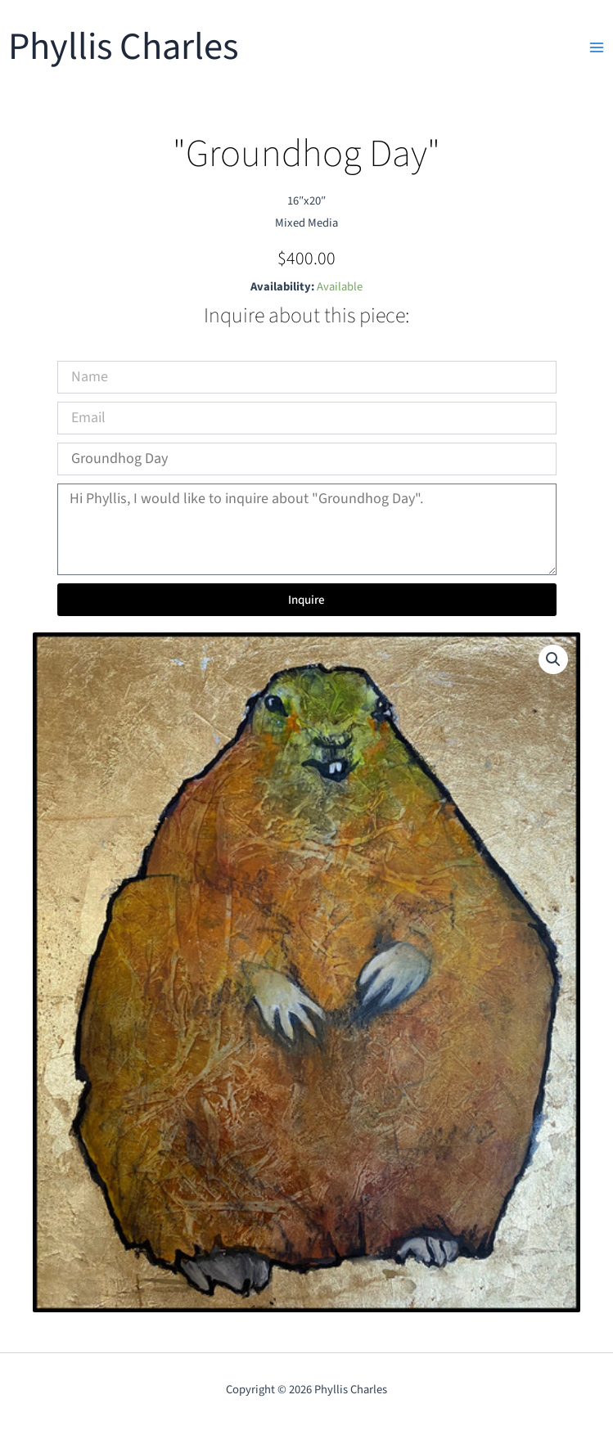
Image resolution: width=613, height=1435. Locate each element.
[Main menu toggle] (596, 47)
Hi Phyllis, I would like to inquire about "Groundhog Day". (307, 530)
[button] (553, 659)
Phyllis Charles (123, 47)
